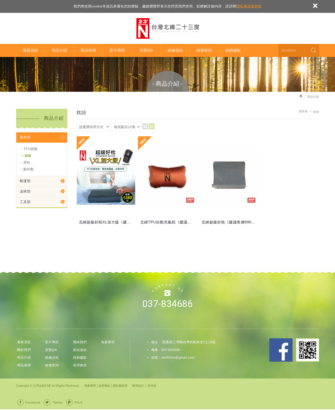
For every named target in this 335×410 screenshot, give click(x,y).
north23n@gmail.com (178, 358)
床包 (26, 162)
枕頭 (27, 156)
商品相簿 (88, 50)
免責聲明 (108, 343)
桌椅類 (25, 191)
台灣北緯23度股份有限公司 (167, 28)
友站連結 (80, 350)
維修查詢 (204, 50)
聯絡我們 (80, 343)
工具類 (25, 202)
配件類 (28, 169)
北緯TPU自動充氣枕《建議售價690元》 (167, 182)
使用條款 (80, 366)
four (152, 126)
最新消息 (30, 50)
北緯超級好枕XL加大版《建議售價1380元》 (106, 182)
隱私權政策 (120, 386)
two (145, 126)
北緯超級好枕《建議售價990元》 (228, 182)
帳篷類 (25, 181)
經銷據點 (233, 50)
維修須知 (175, 50)
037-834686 (167, 304)
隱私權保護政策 (249, 6)
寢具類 (25, 137)
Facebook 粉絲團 (281, 351)
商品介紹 (59, 50)
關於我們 (24, 350)
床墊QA (146, 50)
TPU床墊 (30, 149)
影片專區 (117, 50)
